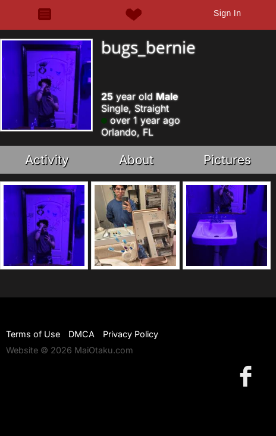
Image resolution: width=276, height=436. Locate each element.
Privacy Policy (130, 334)
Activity (47, 159)
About (136, 159)
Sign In (227, 13)
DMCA (81, 334)
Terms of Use (33, 334)
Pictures (227, 159)
